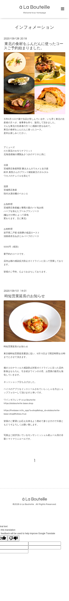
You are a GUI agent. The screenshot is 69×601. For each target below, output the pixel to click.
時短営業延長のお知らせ (24, 296)
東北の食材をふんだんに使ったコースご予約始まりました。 (33, 46)
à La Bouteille (34, 7)
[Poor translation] (13, 538)
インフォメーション (34, 27)
